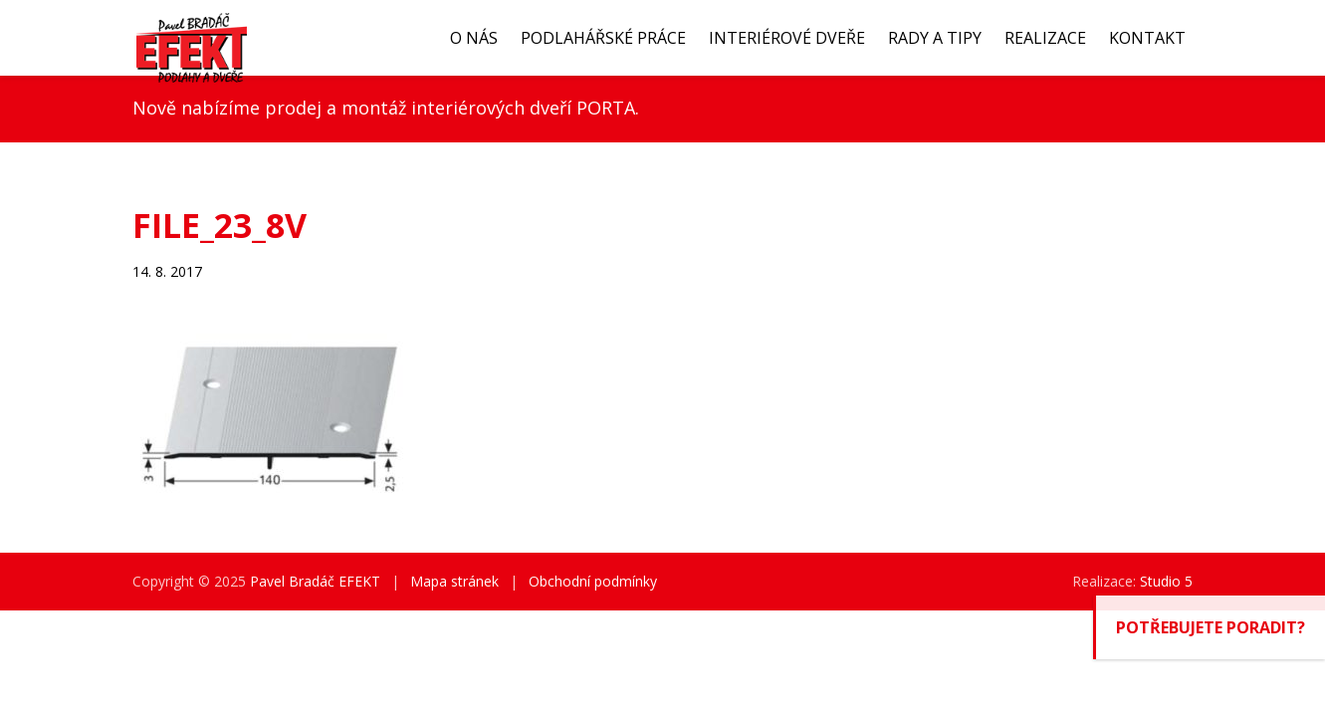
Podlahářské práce (603, 38)
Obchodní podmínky (593, 581)
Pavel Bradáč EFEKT (315, 581)
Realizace (1045, 38)
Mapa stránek (454, 581)
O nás (474, 38)
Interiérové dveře (787, 38)
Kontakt (1147, 38)
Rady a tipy (935, 38)
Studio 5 (1166, 581)
